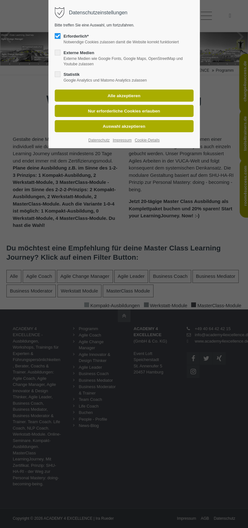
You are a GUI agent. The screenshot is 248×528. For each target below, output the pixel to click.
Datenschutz (99, 140)
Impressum (122, 140)
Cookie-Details (147, 140)
